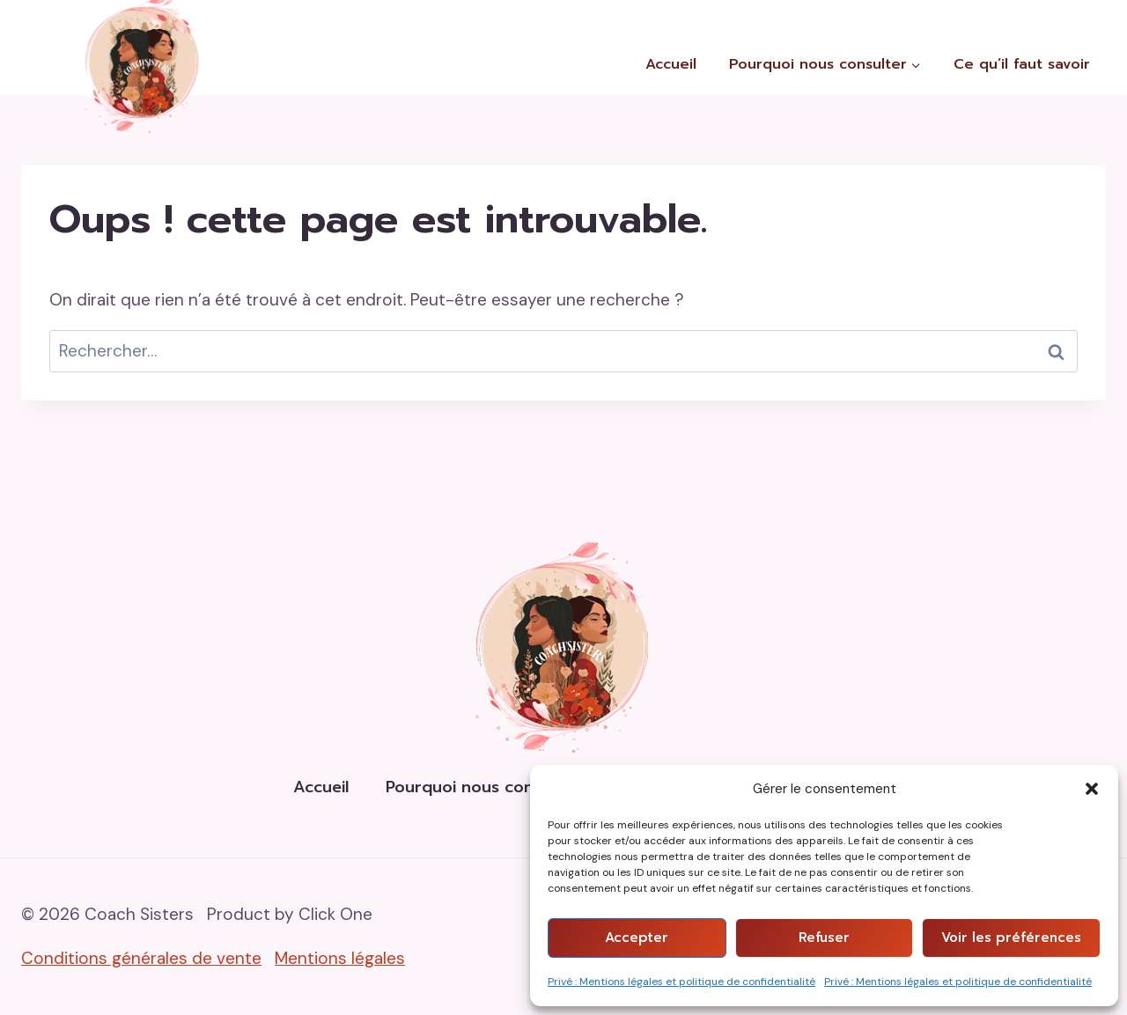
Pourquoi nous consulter (482, 787)
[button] (1092, 789)
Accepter (636, 937)
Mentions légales (340, 958)
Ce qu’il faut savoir (1022, 64)
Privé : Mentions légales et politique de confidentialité (681, 982)
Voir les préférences (1011, 937)
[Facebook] (1071, 16)
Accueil (670, 64)
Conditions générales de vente (141, 958)
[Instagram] (1110, 16)
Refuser (824, 937)
